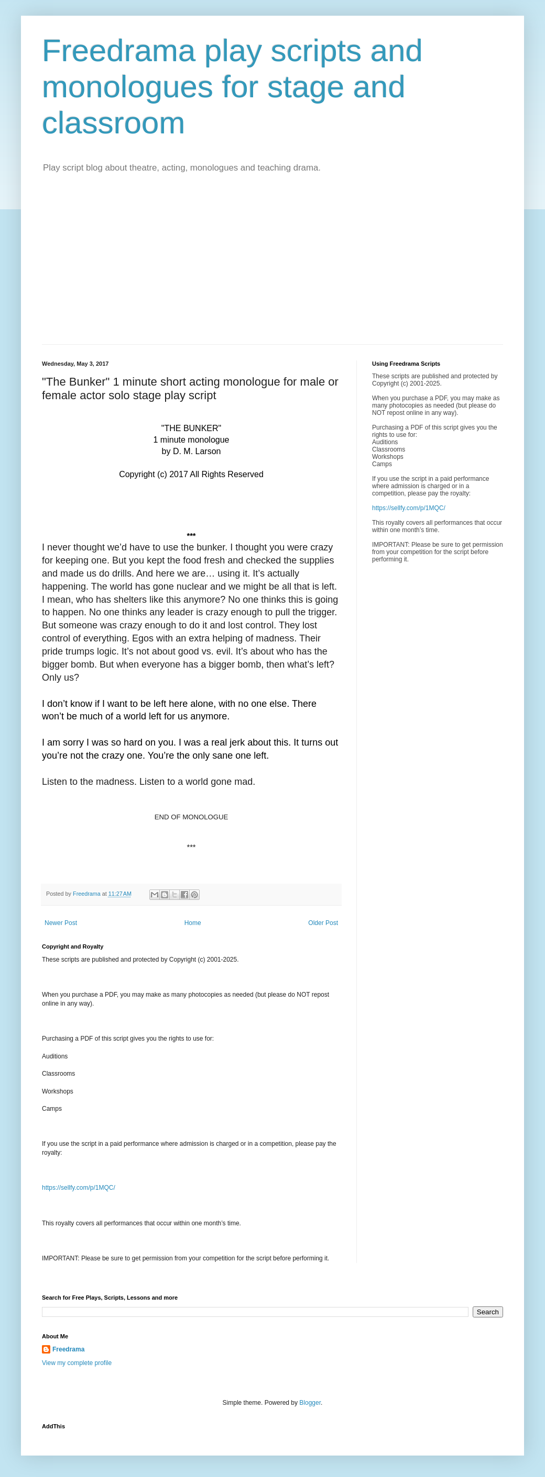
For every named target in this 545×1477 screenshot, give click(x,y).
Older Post (323, 923)
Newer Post (61, 923)
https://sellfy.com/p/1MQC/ (78, 1187)
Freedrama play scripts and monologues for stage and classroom (232, 86)
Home (192, 923)
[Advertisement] (272, 266)
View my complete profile (77, 1363)
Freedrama (68, 1349)
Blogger (310, 1402)
